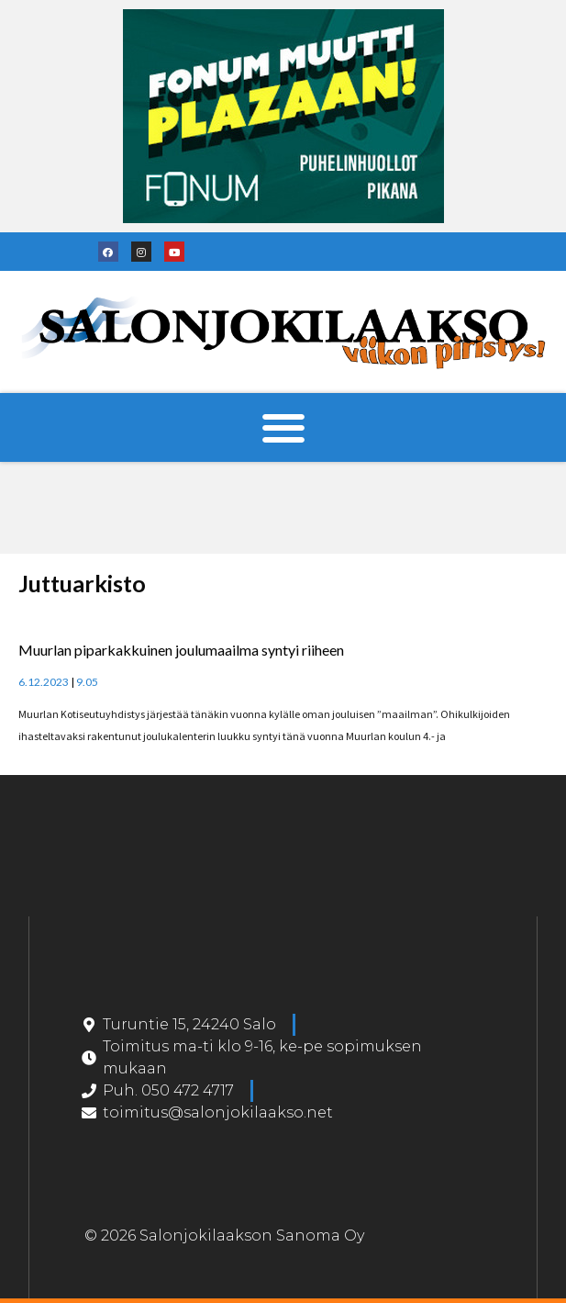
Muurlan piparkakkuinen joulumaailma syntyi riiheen (181, 649)
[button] (283, 427)
